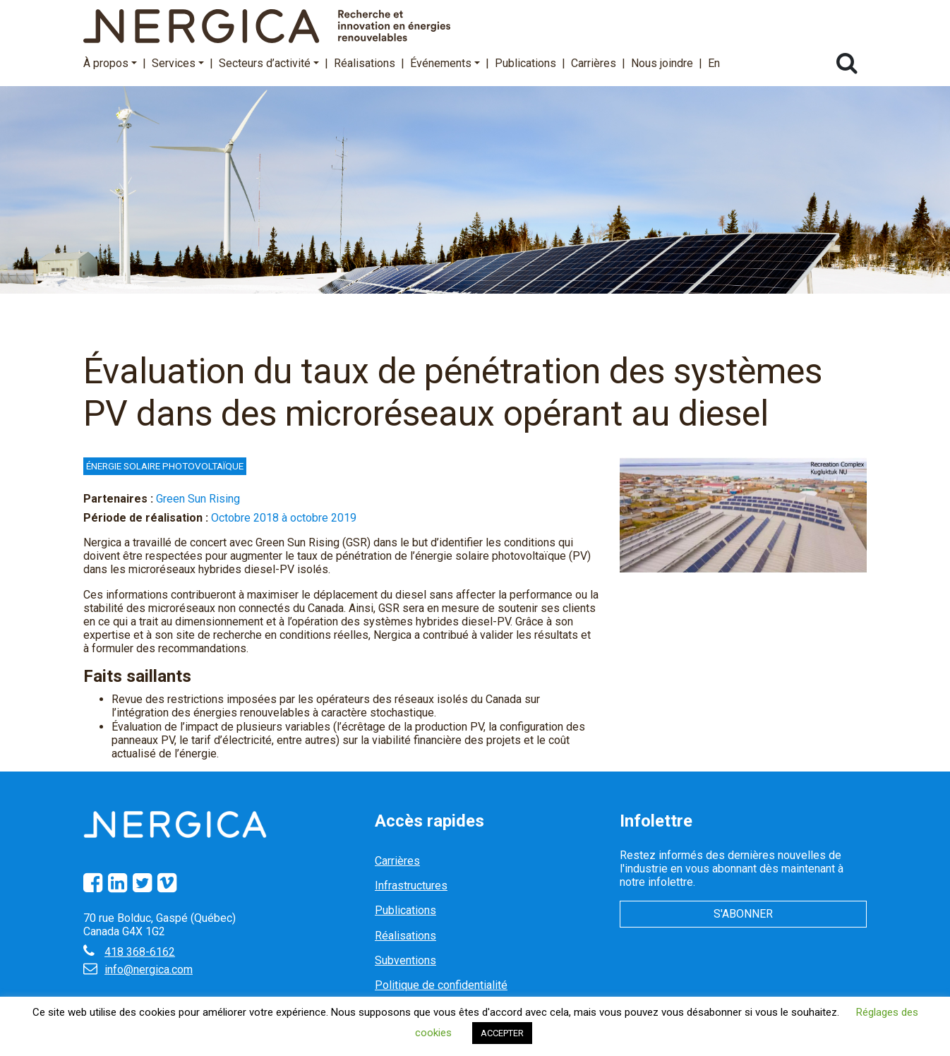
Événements (445, 63)
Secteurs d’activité (269, 63)
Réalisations (364, 63)
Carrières (593, 63)
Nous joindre (662, 63)
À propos (110, 63)
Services (178, 63)
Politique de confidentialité (441, 985)
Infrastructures (411, 885)
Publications (525, 63)
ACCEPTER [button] (502, 1033)
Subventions (405, 960)
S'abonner (743, 913)
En (714, 63)
